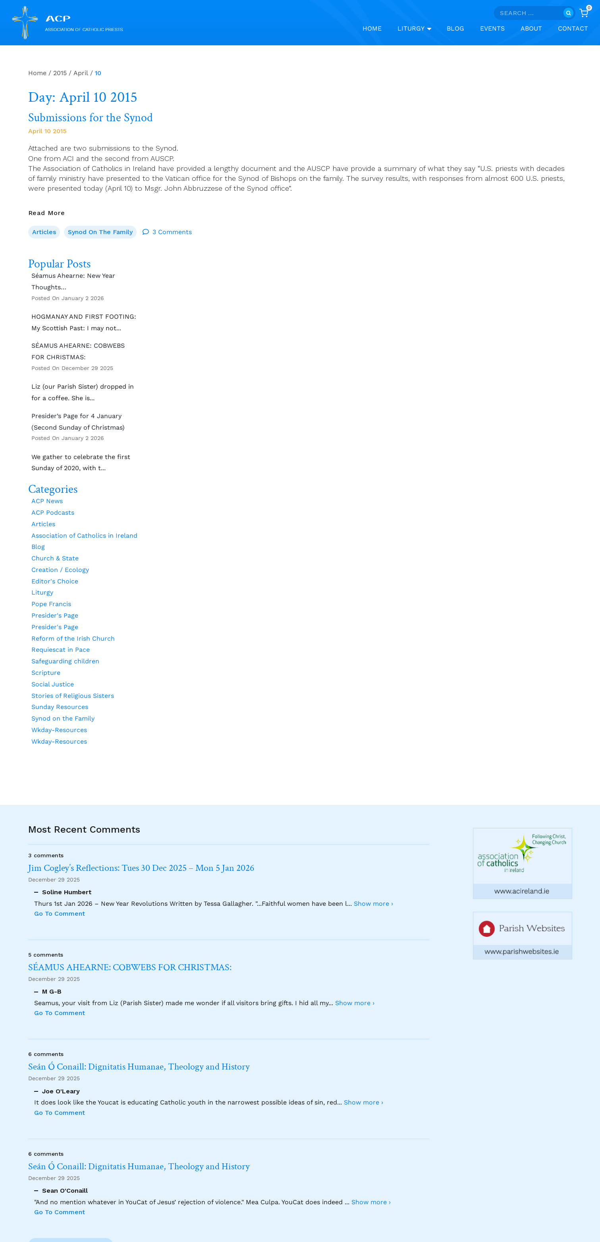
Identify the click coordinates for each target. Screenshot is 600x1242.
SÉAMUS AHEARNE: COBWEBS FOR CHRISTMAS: (78, 351)
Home (372, 28)
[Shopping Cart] (583, 13)
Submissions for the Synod (90, 118)
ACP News (47, 501)
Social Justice (52, 684)
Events (492, 28)
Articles (44, 232)
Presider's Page (54, 615)
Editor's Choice (54, 581)
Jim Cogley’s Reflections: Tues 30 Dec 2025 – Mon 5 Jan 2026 (141, 868)
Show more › (373, 903)
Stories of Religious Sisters (72, 695)
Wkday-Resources (59, 730)
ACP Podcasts (52, 512)
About (531, 28)
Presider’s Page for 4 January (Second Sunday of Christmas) (78, 421)
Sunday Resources (59, 707)
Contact (573, 28)
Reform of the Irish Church (73, 638)
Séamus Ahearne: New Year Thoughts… (73, 281)
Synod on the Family (100, 232)
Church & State (55, 558)
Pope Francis (51, 604)
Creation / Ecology (60, 570)
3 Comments (172, 232)
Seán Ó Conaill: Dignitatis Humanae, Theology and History (139, 1067)
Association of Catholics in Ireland (84, 535)
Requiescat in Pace (60, 650)
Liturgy (42, 593)
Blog (455, 28)
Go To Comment (59, 913)
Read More (46, 213)
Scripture (45, 672)
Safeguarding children (65, 661)
